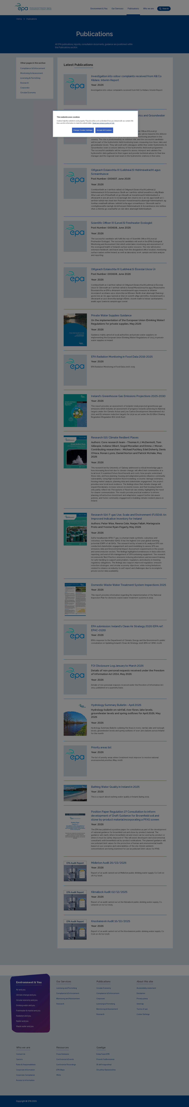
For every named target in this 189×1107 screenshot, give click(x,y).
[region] (95, 124)
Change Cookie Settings (83, 130)
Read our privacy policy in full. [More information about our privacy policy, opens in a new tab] (103, 123)
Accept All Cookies (104, 130)
